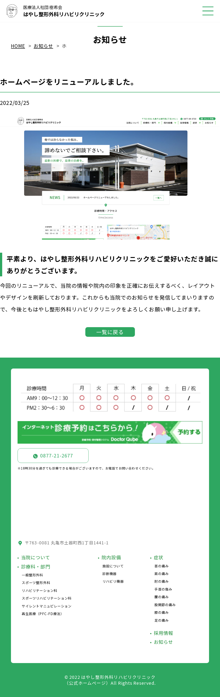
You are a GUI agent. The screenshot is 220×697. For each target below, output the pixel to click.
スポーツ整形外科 (36, 582)
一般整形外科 (32, 574)
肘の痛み (161, 581)
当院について (35, 557)
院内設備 (111, 557)
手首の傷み (163, 589)
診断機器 (109, 573)
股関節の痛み (165, 604)
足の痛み (161, 620)
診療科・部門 (35, 566)
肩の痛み (161, 573)
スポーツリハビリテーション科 (47, 598)
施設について (113, 565)
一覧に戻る (110, 332)
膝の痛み (161, 612)
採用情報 (163, 633)
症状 (158, 557)
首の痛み (161, 565)
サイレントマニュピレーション (47, 605)
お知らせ (163, 642)
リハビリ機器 (113, 581)
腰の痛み (161, 596)
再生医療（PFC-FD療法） (43, 613)
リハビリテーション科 (39, 590)
